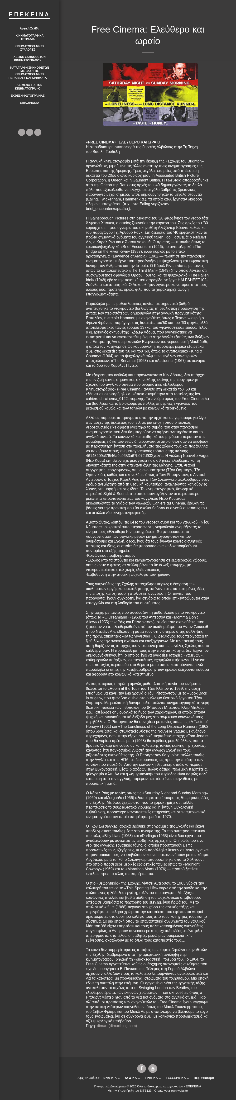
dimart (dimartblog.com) (117, 1026)
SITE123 (146, 1090)
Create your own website (171, 1090)
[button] (29, 37)
